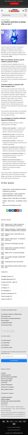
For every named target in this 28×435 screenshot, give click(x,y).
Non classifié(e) (5, 290)
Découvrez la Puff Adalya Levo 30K (12, 205)
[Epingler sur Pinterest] (18, 210)
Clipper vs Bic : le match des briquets (14, 252)
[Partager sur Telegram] (20, 210)
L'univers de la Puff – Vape (8, 282)
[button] (2, 10)
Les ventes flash (5, 342)
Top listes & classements (7, 293)
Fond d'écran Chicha (6, 325)
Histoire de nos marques (7, 387)
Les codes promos (6, 340)
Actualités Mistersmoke (7, 279)
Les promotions (5, 345)
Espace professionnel (13, 427)
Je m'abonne (14, 360)
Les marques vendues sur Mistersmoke (11, 314)
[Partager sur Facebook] (10, 210)
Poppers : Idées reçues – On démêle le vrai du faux (15, 239)
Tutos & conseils (5, 19)
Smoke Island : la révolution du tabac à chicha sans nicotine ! (15, 248)
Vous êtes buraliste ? (14, 430)
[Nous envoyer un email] (10, 331)
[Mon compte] (23, 10)
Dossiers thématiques (6, 384)
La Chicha (3, 285)
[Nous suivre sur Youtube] (13, 331)
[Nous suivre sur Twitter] (8, 331)
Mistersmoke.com (18, 433)
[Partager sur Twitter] (12, 210)
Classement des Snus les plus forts (14, 261)
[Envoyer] (25, 15)
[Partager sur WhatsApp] (7, 210)
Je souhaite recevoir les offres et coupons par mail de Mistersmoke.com (13, 352)
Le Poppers (4, 287)
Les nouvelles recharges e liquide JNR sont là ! (15, 257)
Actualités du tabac (6, 276)
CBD (10, 56)
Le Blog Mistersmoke (6, 322)
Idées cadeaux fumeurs (7, 389)
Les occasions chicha (6, 347)
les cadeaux (14, 3)
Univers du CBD (5, 299)
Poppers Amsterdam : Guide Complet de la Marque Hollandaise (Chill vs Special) (15, 230)
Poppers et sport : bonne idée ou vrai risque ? (14, 198)
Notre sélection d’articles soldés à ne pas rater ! (15, 266)
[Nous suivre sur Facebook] (2, 331)
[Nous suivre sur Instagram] (5, 331)
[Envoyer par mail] (15, 210)
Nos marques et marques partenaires (10, 318)
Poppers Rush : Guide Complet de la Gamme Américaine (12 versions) (14, 225)
